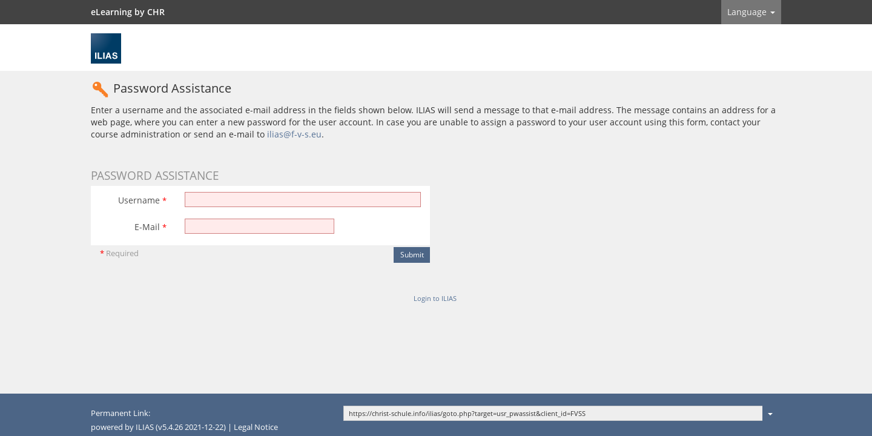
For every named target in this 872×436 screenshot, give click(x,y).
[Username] (303, 199)
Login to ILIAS (435, 298)
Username (142, 200)
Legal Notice (256, 427)
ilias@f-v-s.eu (294, 134)
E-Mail (150, 227)
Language (751, 12)
